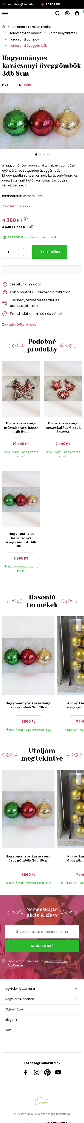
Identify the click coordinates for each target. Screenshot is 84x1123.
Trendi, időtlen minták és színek (32, 314)
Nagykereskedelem (19, 999)
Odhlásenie (15, 965)
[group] (29, 676)
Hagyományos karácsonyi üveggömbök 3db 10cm (21, 540)
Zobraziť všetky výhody (19, 324)
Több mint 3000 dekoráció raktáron (36, 292)
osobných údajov (55, 961)
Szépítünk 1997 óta (21, 284)
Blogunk (11, 1020)
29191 (28, 85)
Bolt (8, 1030)
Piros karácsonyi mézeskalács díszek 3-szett (63, 427)
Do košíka (51, 252)
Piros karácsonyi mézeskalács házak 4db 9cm (21, 427)
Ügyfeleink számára (20, 988)
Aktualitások (14, 1009)
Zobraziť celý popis (16, 206)
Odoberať (42, 946)
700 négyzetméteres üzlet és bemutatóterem (30, 303)
